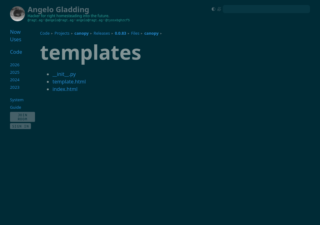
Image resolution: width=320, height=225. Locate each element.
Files (135, 33)
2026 (15, 65)
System (16, 99)
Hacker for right (41, 15)
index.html (65, 89)
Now (15, 31)
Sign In (20, 126)
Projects (62, 33)
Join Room (23, 117)
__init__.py (64, 74)
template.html (69, 81)
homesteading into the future (82, 15)
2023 (15, 87)
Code (45, 33)
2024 (15, 79)
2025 (15, 72)
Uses (15, 39)
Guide (15, 107)
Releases (101, 33)
